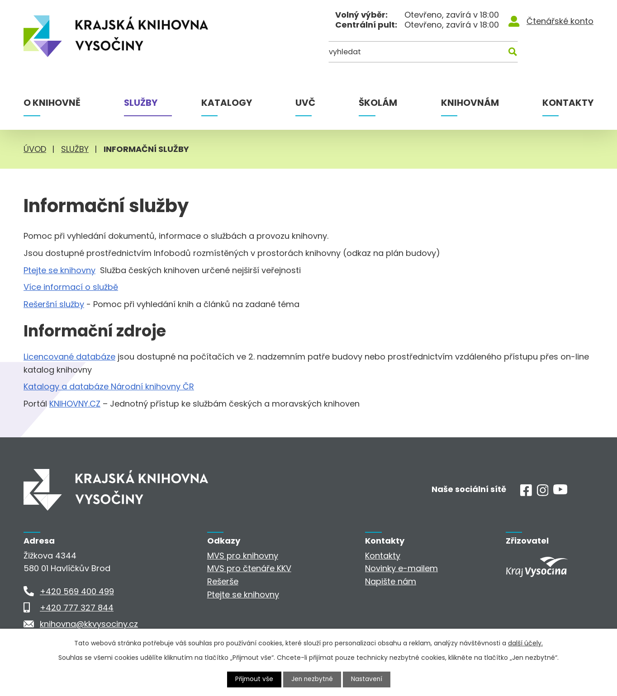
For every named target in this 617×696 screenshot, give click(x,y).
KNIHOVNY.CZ (74, 403)
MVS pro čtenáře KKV (249, 568)
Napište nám (390, 581)
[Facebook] (526, 493)
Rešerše (222, 581)
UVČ (305, 102)
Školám (378, 102)
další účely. (525, 643)
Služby (140, 102)
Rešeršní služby (54, 304)
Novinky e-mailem (401, 568)
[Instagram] (543, 493)
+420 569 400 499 (77, 591)
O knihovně (52, 102)
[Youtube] (560, 491)
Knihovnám (470, 102)
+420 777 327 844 (77, 607)
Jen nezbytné (312, 679)
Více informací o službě (71, 287)
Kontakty (567, 102)
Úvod (35, 149)
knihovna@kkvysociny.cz (89, 624)
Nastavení (368, 679)
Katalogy (226, 102)
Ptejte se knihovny (59, 270)
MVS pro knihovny (242, 555)
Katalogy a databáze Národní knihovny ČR (109, 386)
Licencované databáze (69, 356)
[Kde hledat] (549, 53)
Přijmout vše (253, 679)
